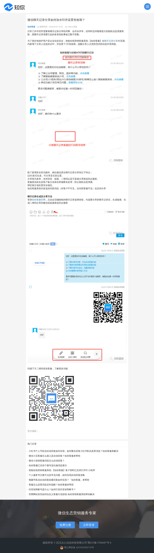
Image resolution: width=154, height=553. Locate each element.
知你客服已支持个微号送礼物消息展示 (48, 465)
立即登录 (89, 525)
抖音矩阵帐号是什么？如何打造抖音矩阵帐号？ (52, 489)
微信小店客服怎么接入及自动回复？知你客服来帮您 (54, 456)
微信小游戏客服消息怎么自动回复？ (47, 460)
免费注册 (65, 525)
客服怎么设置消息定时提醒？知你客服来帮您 (51, 485)
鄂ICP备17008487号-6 (99, 542)
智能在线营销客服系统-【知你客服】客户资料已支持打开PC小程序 (62, 470)
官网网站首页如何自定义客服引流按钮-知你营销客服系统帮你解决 (62, 494)
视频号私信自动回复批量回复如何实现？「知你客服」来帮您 (59, 480)
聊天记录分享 (111, 41)
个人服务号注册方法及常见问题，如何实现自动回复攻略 (57, 475)
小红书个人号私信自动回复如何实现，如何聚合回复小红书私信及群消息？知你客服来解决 (73, 451)
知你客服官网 (38, 200)
